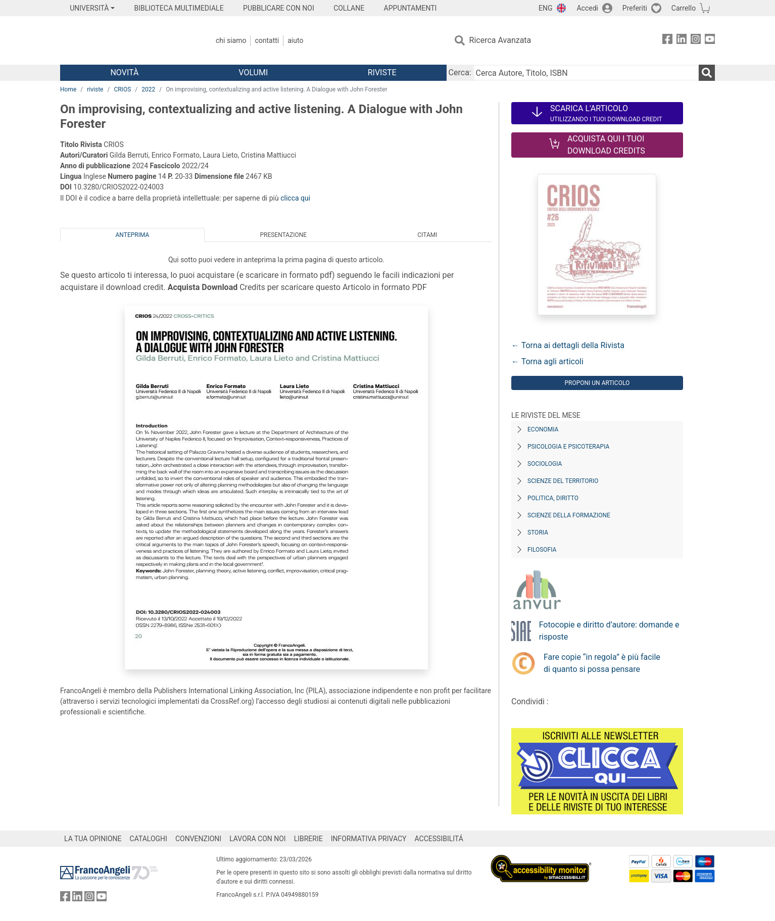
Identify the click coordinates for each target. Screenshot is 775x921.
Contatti (267, 40)
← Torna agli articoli (547, 361)
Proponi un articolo (596, 382)
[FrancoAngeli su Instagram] (696, 40)
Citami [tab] (427, 234)
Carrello (683, 8)
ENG (545, 8)
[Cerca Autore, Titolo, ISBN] (586, 73)
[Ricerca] (707, 73)
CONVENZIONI (198, 839)
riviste (95, 89)
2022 (148, 89)
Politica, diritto (552, 498)
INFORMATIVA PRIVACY (369, 839)
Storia (537, 532)
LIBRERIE (308, 839)
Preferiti (634, 8)
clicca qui (295, 198)
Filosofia (541, 549)
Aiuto (295, 40)
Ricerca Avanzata (500, 40)
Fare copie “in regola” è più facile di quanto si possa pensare (602, 663)
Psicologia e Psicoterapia (568, 446)
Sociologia (544, 463)
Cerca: (460, 72)
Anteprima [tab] (133, 234)
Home (68, 89)
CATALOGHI (148, 839)
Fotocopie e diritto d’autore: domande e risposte (609, 631)
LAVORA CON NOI (257, 839)
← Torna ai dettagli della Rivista (567, 345)
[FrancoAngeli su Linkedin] (681, 40)
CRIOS (122, 89)
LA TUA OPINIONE (93, 839)
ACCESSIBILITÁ (439, 839)
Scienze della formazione (568, 515)
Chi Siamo (231, 40)
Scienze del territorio (563, 480)
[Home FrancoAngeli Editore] (127, 40)
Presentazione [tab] (283, 234)
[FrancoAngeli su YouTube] (710, 40)
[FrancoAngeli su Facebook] (667, 40)
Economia (542, 429)
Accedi (587, 8)
